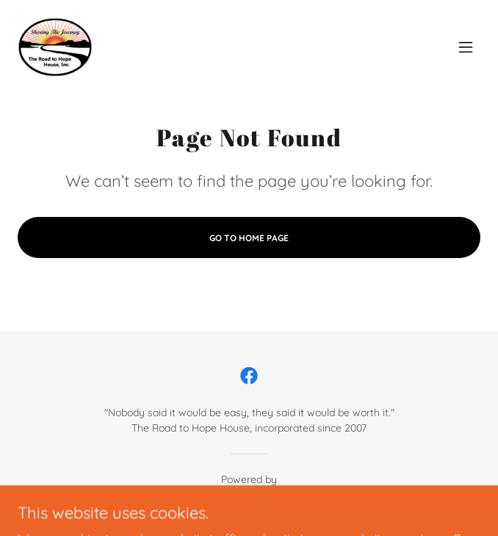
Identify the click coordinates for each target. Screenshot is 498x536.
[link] (55, 47)
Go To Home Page (249, 237)
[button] (465, 47)
